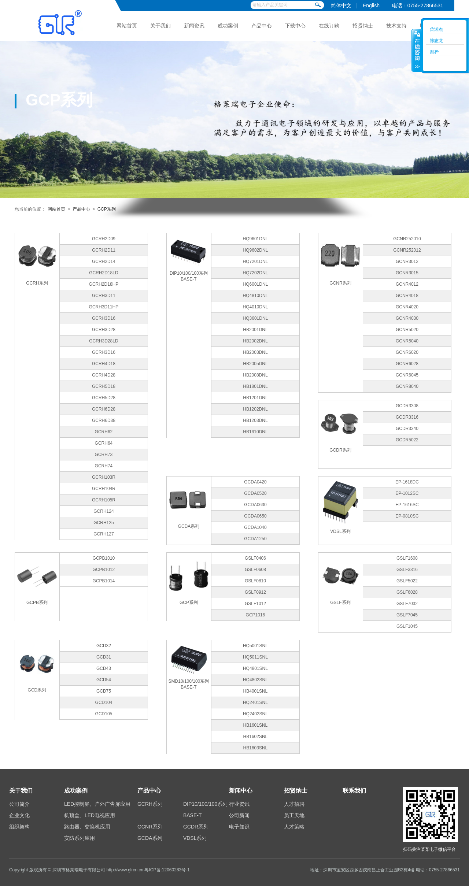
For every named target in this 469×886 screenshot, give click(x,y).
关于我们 (160, 26)
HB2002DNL (255, 341)
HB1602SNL (255, 736)
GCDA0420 (255, 482)
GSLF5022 (407, 580)
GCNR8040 (407, 386)
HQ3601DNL (255, 318)
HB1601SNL (255, 725)
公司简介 (19, 804)
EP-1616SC (406, 504)
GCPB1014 (104, 580)
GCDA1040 (255, 527)
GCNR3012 (407, 261)
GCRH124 (103, 511)
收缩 (416, 50)
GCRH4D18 (103, 363)
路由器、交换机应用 (87, 827)
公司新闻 (239, 815)
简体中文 (341, 5)
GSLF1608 (407, 558)
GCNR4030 (407, 318)
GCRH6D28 (103, 409)
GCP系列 (106, 209)
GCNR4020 (407, 306)
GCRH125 (103, 522)
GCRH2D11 (103, 250)
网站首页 (127, 26)
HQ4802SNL (255, 679)
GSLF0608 (255, 569)
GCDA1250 (255, 538)
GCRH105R (103, 500)
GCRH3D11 (103, 295)
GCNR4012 (407, 284)
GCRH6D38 (103, 420)
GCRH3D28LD (103, 341)
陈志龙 (436, 40)
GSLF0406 (255, 558)
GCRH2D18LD (103, 272)
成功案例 (228, 26)
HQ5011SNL (255, 657)
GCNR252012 (407, 250)
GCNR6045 (407, 375)
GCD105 (103, 713)
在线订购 (329, 26)
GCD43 (103, 668)
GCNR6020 (407, 352)
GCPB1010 (104, 558)
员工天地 (294, 815)
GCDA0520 (255, 493)
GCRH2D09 (103, 238)
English (371, 5)
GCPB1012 (104, 569)
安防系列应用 (79, 838)
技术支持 (396, 26)
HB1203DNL (255, 420)
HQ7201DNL (255, 261)
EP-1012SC (406, 493)
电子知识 (239, 827)
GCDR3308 (407, 405)
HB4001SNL (255, 691)
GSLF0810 (255, 580)
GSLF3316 (407, 569)
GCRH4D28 (103, 375)
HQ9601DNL (255, 238)
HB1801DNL (255, 386)
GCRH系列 (150, 804)
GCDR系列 (195, 827)
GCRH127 (103, 534)
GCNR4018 (407, 295)
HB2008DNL (255, 375)
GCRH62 (104, 431)
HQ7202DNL (255, 272)
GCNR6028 (407, 363)
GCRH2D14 (103, 261)
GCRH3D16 (103, 318)
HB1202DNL (255, 409)
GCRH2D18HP (104, 284)
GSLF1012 (255, 603)
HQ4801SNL (255, 668)
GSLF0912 (255, 592)
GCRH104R (103, 488)
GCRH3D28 (103, 329)
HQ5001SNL (255, 645)
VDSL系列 (195, 838)
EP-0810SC (406, 516)
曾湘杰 (436, 29)
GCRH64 (104, 443)
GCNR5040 (407, 341)
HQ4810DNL (255, 295)
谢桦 (434, 52)
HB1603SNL (255, 747)
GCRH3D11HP (104, 306)
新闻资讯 (194, 26)
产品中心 (261, 26)
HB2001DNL (255, 329)
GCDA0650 (255, 516)
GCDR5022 (407, 439)
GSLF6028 (407, 592)
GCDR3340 (407, 428)
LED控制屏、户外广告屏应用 (97, 804)
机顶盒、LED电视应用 (89, 815)
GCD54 (103, 679)
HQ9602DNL (255, 250)
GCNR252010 (407, 238)
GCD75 (103, 691)
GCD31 (103, 657)
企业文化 (19, 815)
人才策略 (294, 827)
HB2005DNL (255, 363)
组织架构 (19, 827)
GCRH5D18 (103, 386)
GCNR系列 (150, 827)
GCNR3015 (407, 272)
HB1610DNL (255, 431)
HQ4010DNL (255, 306)
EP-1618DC (407, 482)
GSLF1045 (407, 626)
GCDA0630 (255, 504)
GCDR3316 (407, 417)
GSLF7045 (407, 615)
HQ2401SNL (255, 702)
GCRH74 (104, 465)
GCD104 (103, 702)
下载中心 (295, 26)
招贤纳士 (362, 26)
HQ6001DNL (255, 284)
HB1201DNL (255, 397)
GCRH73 (104, 454)
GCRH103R (103, 477)
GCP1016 (255, 615)
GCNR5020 (407, 329)
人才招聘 (294, 804)
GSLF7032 (407, 603)
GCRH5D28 (103, 397)
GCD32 (103, 645)
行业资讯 (239, 804)
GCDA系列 (149, 838)
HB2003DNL (255, 352)
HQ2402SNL (255, 713)
